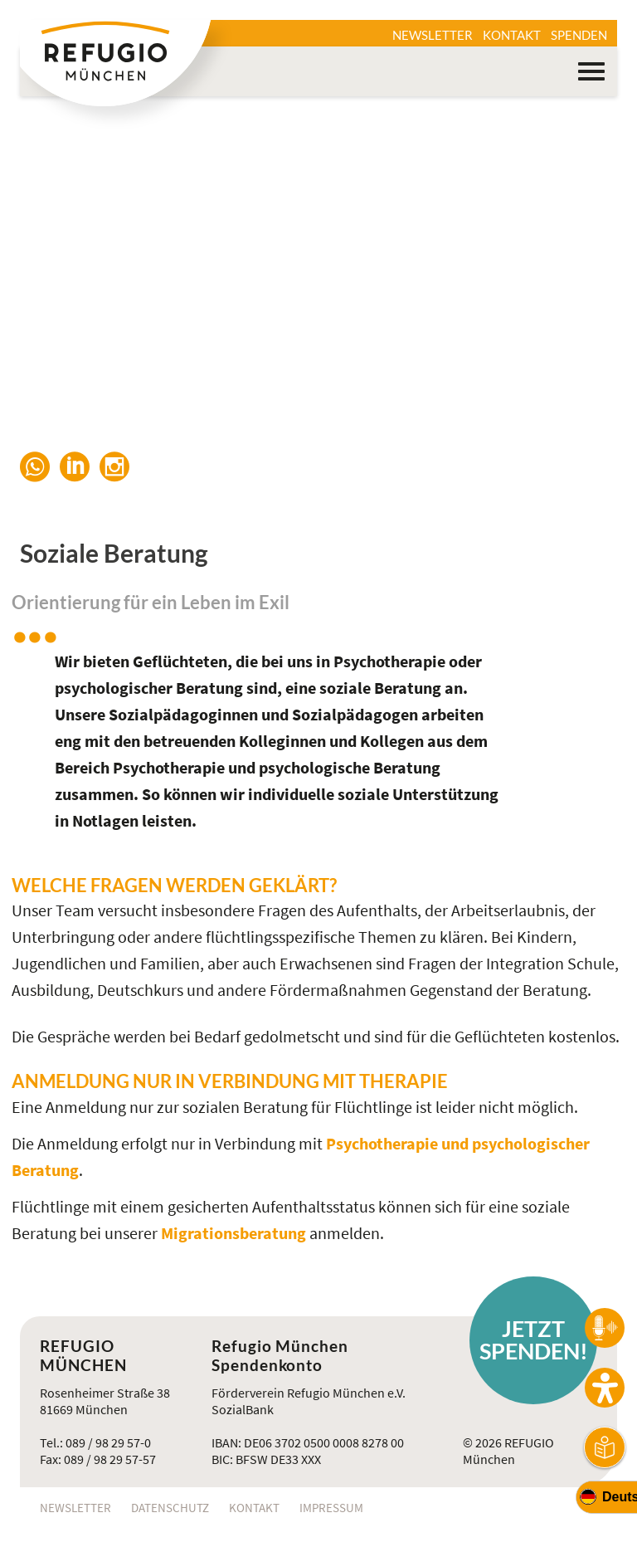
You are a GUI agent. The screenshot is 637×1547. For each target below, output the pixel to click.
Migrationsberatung (235, 1232)
